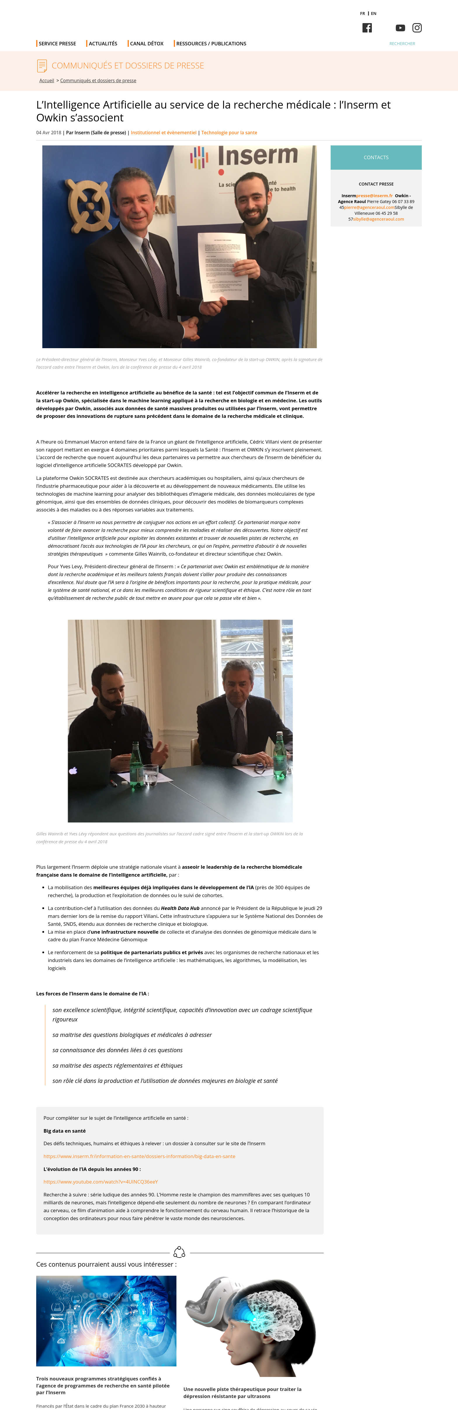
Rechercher (402, 43)
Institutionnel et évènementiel (164, 133)
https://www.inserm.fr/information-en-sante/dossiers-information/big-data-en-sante (139, 1156)
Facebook (367, 27)
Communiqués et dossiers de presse (98, 81)
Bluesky (383, 27)
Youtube (400, 27)
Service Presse (57, 43)
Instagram (417, 27)
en (374, 13)
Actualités (103, 43)
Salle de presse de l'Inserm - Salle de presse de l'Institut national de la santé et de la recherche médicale (119, 17)
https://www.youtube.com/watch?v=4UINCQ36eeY (101, 1181)
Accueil (46, 81)
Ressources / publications (211, 43)
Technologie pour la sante (229, 133)
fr (362, 13)
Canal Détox (147, 43)
